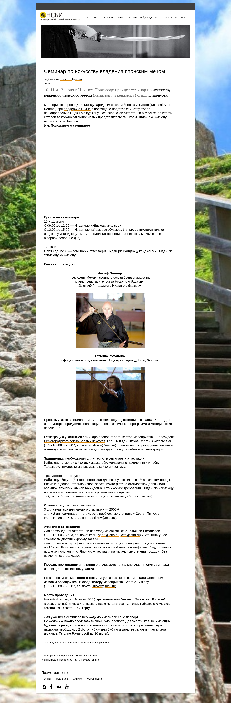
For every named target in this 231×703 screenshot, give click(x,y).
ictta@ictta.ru (130, 535)
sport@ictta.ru (108, 535)
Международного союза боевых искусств (117, 277)
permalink (104, 642)
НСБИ (78, 79)
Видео (168, 18)
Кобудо (133, 18)
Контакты (180, 18)
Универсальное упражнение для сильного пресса (69, 655)
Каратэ (121, 18)
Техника (47, 678)
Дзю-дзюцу (108, 18)
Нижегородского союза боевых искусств (74, 441)
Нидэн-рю (157, 95)
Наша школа (76, 642)
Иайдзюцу (146, 18)
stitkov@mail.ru (103, 445)
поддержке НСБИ (77, 109)
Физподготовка (94, 678)
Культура (77, 678)
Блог (95, 18)
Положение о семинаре (70, 125)
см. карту (83, 608)
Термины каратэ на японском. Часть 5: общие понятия (71, 659)
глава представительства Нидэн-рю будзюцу (109, 281)
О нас (86, 18)
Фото (158, 18)
